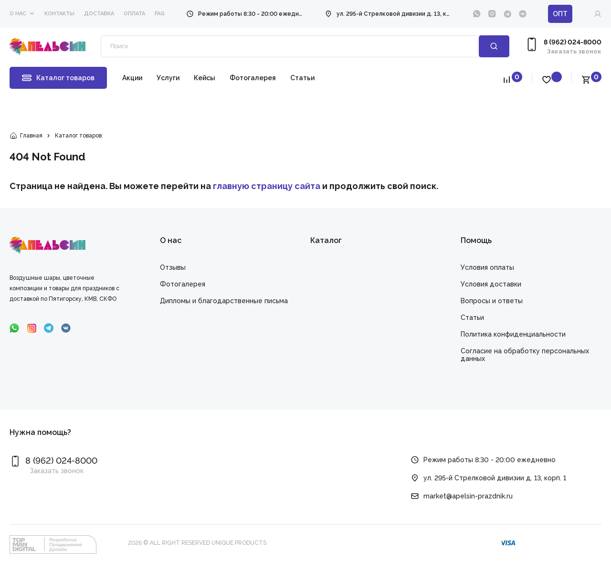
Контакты (59, 14)
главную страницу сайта (266, 186)
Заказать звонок (574, 51)
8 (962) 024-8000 (572, 42)
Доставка (99, 14)
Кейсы (204, 78)
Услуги (168, 78)
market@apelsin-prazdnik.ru (468, 496)
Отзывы (173, 267)
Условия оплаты (487, 267)
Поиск (494, 46)
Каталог (326, 240)
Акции (132, 78)
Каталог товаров (58, 78)
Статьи (302, 78)
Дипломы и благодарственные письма (224, 301)
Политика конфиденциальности (513, 334)
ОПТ (560, 14)
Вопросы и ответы (492, 301)
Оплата (134, 14)
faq (160, 14)
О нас (18, 14)
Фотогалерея (253, 78)
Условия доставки (491, 284)
